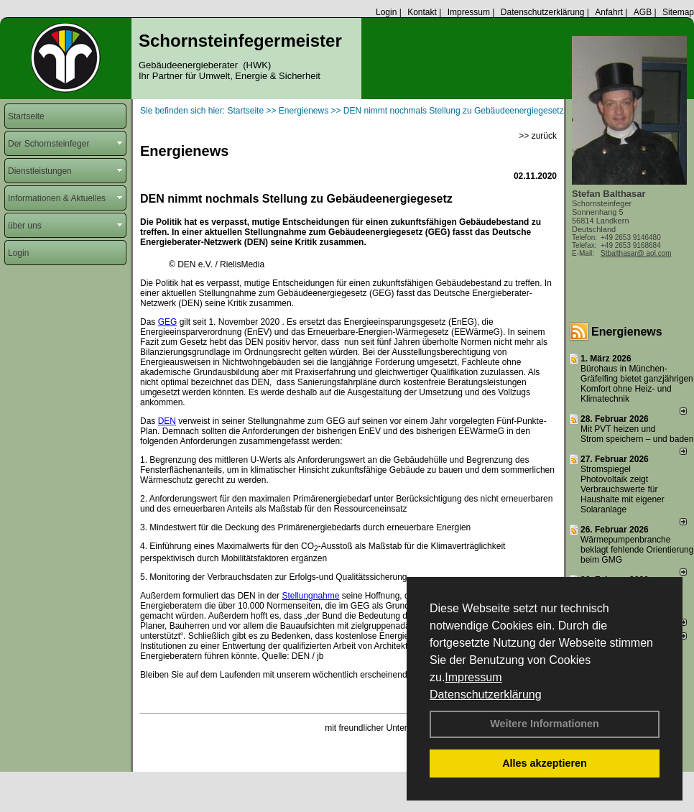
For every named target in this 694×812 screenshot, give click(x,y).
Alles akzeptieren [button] (544, 763)
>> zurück (538, 136)
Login (386, 12)
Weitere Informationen (544, 723)
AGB (643, 12)
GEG (167, 322)
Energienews (626, 332)
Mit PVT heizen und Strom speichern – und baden (636, 434)
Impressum (473, 677)
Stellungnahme (310, 596)
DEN (167, 421)
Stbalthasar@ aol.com (636, 253)
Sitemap (678, 12)
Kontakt (422, 12)
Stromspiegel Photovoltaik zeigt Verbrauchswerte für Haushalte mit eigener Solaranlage (622, 489)
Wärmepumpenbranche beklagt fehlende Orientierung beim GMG (636, 550)
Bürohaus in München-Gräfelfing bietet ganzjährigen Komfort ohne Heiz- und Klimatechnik (636, 384)
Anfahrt (609, 12)
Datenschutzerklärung (486, 694)
